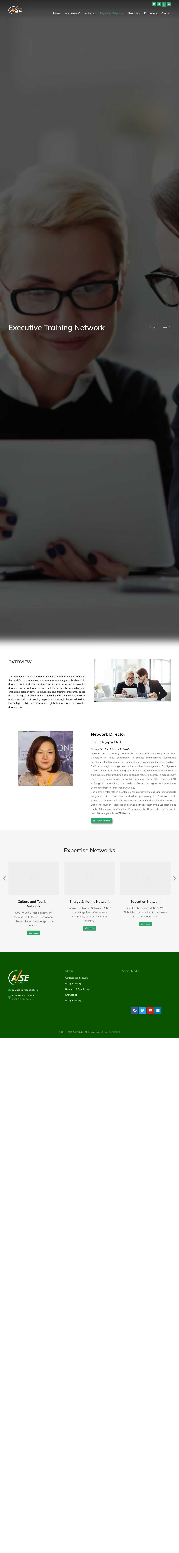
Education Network (145, 901)
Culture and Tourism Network (33, 903)
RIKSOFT (116, 1032)
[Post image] (33, 878)
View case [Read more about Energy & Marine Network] (89, 928)
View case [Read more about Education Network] (145, 924)
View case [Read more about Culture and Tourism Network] (33, 933)
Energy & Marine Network (90, 901)
